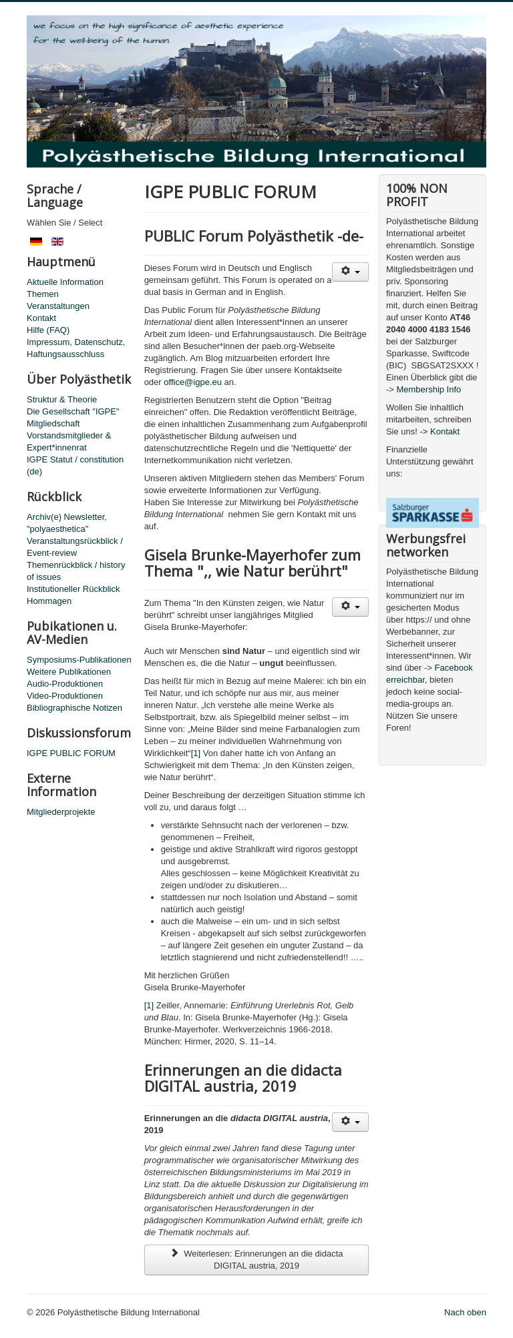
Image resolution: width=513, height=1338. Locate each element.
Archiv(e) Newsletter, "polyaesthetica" (67, 523)
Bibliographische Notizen (74, 708)
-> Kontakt (440, 431)
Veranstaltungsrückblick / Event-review (75, 547)
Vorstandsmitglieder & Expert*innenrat (69, 441)
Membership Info (428, 389)
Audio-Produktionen (65, 684)
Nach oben (465, 1312)
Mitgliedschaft (53, 423)
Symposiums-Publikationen (79, 660)
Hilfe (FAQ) (48, 330)
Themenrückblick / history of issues (76, 571)
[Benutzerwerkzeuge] (350, 272)
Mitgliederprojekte (61, 812)
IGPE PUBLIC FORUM (71, 753)
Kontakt (41, 318)
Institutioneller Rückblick (73, 589)
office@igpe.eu (193, 382)
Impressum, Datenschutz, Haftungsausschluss (76, 348)
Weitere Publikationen (69, 672)
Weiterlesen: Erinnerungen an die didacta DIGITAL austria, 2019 (256, 1260)
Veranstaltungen (58, 306)
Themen (43, 294)
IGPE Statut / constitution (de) (75, 465)
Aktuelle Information (65, 282)
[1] (195, 753)
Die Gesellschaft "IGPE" (73, 411)
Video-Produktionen (65, 696)
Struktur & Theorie (62, 399)
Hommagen (49, 601)
